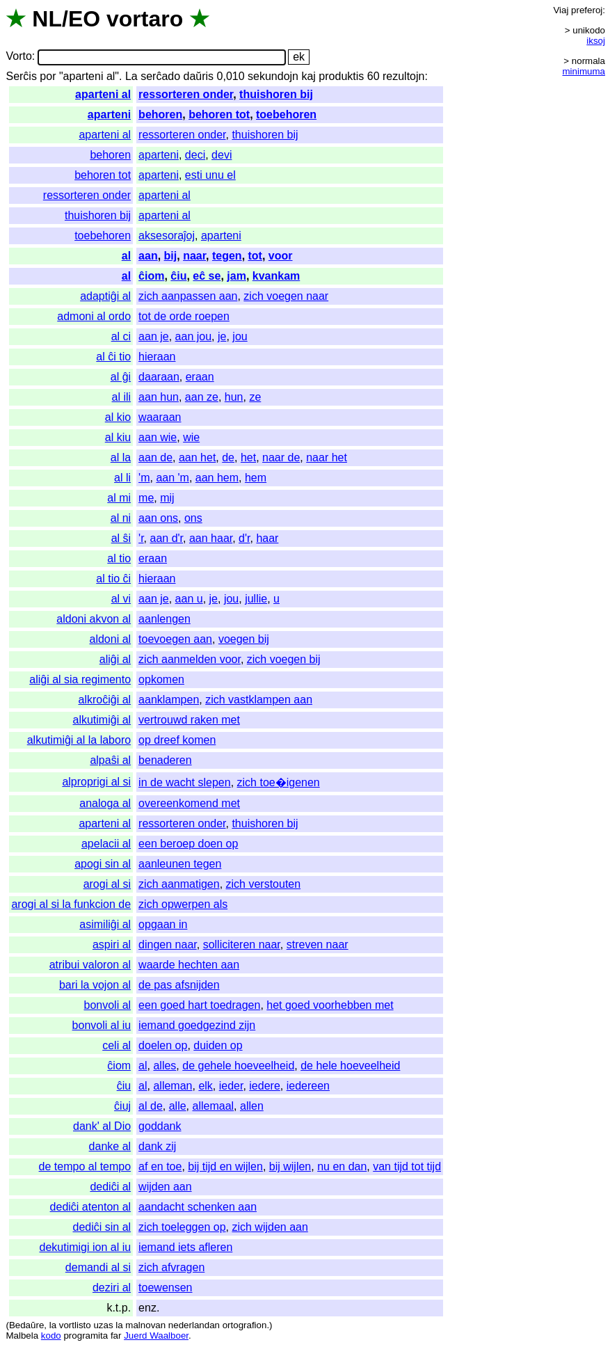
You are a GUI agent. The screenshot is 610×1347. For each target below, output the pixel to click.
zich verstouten (263, 884)
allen (252, 1106)
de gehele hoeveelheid (238, 1065)
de (228, 457)
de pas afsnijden (179, 985)
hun (234, 397)
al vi (121, 599)
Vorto (18, 57)
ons (193, 518)
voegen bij (243, 639)
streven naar (317, 944)
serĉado (160, 76)
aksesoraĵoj (166, 235)
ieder (231, 1086)
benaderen (165, 760)
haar (267, 538)
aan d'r (167, 538)
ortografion (245, 1325)
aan (148, 256)
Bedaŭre (26, 1325)
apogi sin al (102, 864)
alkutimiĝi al (102, 720)
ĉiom (151, 276)
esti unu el (210, 175)
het (248, 457)
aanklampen (168, 700)
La (131, 76)
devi (221, 155)
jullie (256, 599)
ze (255, 397)
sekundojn (273, 76)
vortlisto (75, 1325)
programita (85, 1335)
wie (191, 437)
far (116, 1335)
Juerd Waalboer (156, 1335)
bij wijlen (290, 1166)
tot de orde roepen (184, 316)
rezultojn (403, 76)
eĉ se (206, 276)
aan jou (193, 336)
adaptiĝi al (105, 296)
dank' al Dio (102, 1126)
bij (170, 256)
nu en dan (342, 1166)
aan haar (210, 538)
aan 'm (172, 478)
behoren (160, 114)
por (48, 76)
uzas (103, 1325)
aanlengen (164, 619)
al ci (121, 336)
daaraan (158, 377)
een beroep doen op (188, 844)
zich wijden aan (269, 1227)
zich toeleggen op (181, 1227)
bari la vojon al (95, 985)
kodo (51, 1335)
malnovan (145, 1325)
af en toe (160, 1166)
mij (167, 498)
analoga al (105, 803)
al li (122, 478)
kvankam (276, 276)
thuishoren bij (276, 94)
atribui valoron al (90, 965)
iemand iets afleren (185, 1247)
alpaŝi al (110, 760)
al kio (118, 417)
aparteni (109, 114)
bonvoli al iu (101, 1025)
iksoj (595, 40)
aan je (153, 336)
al (126, 256)
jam (236, 276)
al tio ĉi (113, 578)
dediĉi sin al (102, 1227)
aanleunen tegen (179, 864)
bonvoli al (107, 1005)
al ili (121, 397)
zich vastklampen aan (258, 700)
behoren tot (219, 114)
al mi (119, 498)
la (52, 1325)
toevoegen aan (175, 639)
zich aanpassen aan (187, 296)
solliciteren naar (241, 944)
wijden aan (165, 1187)
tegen (227, 256)
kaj (308, 76)
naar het (326, 457)
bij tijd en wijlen (225, 1166)
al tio (119, 558)
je (222, 336)
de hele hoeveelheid (350, 1065)
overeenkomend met (189, 803)
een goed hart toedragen (199, 1005)
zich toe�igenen (278, 782)
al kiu (118, 437)
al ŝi (121, 538)
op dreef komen (177, 740)
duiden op (217, 1045)
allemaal (213, 1106)
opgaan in (162, 924)
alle (177, 1106)
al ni (121, 518)
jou (239, 336)
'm (144, 478)
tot (255, 256)
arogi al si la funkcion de (71, 904)
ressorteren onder (185, 94)
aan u (189, 599)
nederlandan (194, 1325)
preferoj (586, 10)
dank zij (157, 1146)
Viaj (560, 10)
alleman (172, 1086)
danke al (110, 1146)
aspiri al (112, 944)
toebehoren (286, 114)
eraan (200, 377)
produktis (341, 76)
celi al (116, 1045)
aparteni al (103, 94)
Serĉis (21, 76)
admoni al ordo (94, 316)
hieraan (156, 356)
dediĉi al (110, 1187)
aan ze (201, 397)
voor (280, 256)
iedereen (308, 1086)
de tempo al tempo (85, 1166)
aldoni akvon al (93, 619)
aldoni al (110, 639)
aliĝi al (115, 659)
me (146, 498)
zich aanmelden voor (189, 659)
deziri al (112, 1287)
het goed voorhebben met (329, 1005)
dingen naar (167, 944)
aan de (155, 457)
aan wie (157, 437)
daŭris (199, 76)
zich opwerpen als (182, 904)
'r (141, 538)
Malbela (22, 1335)
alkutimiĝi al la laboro (79, 740)
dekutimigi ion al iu (85, 1247)
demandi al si (98, 1267)
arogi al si (107, 884)
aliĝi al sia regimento (80, 679)
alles (164, 1065)
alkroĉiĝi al (105, 700)
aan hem (217, 478)
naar (194, 256)
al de (150, 1106)
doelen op (162, 1045)
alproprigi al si (96, 782)
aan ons (158, 518)
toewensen (165, 1287)
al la (121, 457)
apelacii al (106, 844)
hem (255, 478)
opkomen (161, 679)
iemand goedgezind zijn (196, 1025)
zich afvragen (171, 1267)
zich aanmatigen (179, 884)
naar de (281, 457)
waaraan (159, 417)
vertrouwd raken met (189, 720)
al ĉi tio (113, 356)
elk (205, 1086)
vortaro (144, 18)
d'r (244, 538)
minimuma (584, 71)
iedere (264, 1086)
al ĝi (121, 377)
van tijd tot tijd (407, 1166)
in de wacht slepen (184, 782)
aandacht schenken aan (197, 1207)
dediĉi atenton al (90, 1207)
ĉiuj (122, 1106)
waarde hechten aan (188, 965)
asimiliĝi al (105, 924)
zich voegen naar (285, 296)
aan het (197, 457)
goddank (159, 1126)
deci (195, 155)
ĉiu (178, 276)
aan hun (158, 397)
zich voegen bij (284, 659)
